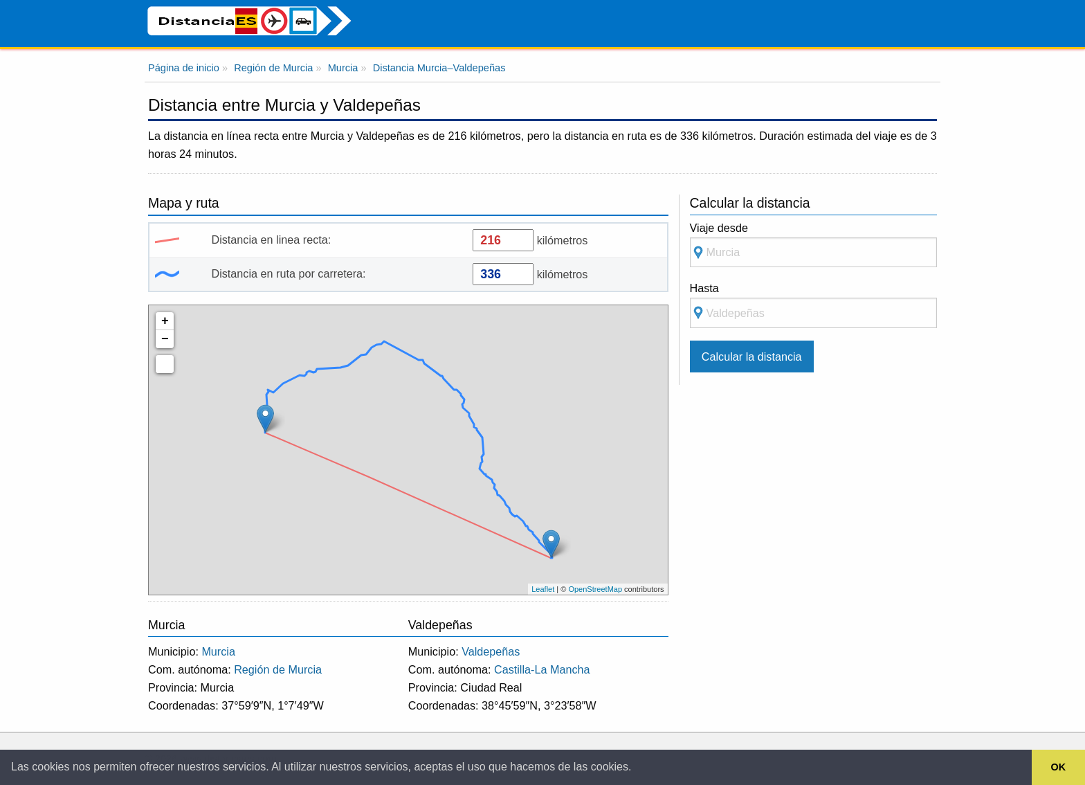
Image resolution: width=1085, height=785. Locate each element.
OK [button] (1058, 767)
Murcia (218, 651)
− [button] (165, 339)
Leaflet (542, 589)
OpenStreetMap (595, 589)
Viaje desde (813, 245)
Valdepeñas (491, 651)
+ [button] (165, 321)
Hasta (813, 305)
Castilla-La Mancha (542, 669)
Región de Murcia (278, 669)
